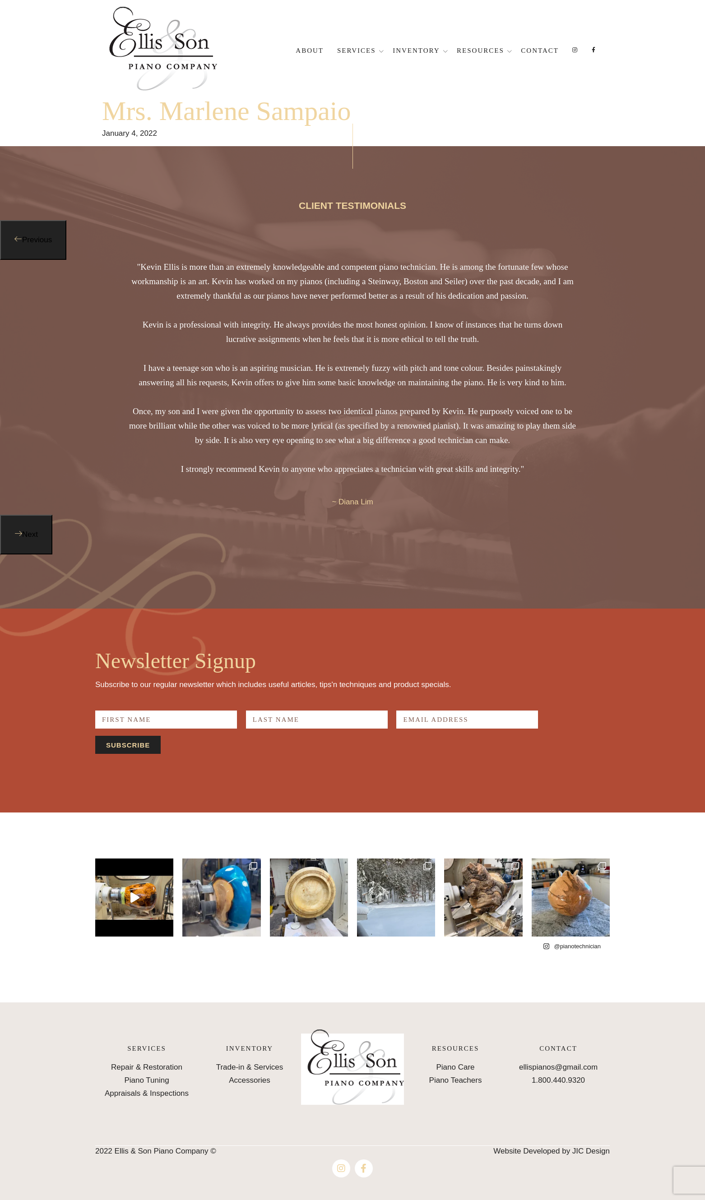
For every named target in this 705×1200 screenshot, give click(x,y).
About (310, 50)
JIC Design (591, 1151)
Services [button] (356, 50)
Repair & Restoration (146, 1067)
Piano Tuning (146, 1080)
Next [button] (30, 534)
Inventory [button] (416, 50)
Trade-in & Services (249, 1067)
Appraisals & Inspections (147, 1093)
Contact (540, 50)
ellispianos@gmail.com (558, 1067)
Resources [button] (480, 50)
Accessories (249, 1080)
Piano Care (455, 1067)
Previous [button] (37, 239)
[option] (352, 387)
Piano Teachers (455, 1080)
